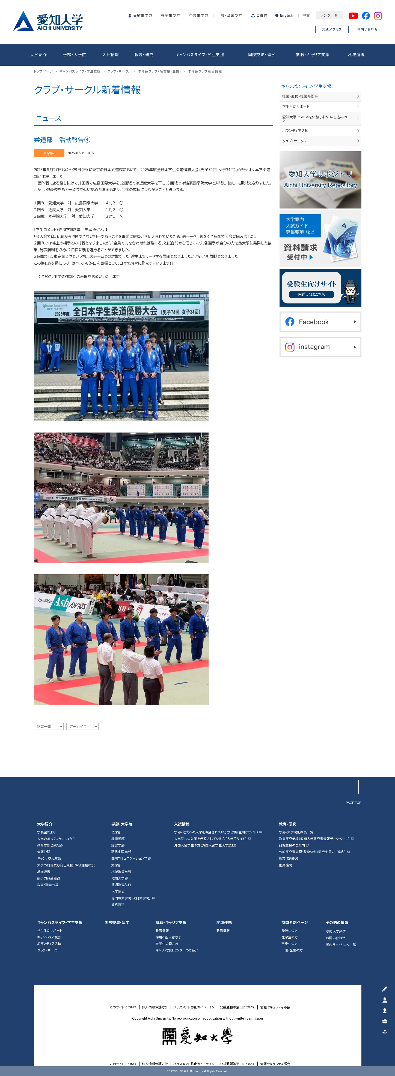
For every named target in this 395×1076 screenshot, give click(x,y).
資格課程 (117, 904)
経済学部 (117, 838)
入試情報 (110, 54)
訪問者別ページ (294, 922)
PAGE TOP (353, 802)
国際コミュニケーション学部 (131, 858)
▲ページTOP (351, 765)
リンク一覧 (329, 15)
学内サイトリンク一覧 (341, 944)
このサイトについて (123, 1007)
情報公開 (43, 852)
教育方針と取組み (50, 845)
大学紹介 (38, 54)
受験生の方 (142, 15)
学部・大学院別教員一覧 (296, 832)
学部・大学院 (74, 54)
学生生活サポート (296, 106)
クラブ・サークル (294, 140)
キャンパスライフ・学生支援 (200, 54)
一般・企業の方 (229, 15)
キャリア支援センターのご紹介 (177, 950)
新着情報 (162, 930)
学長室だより (46, 832)
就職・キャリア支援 (313, 54)
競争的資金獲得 (48, 878)
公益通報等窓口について (237, 1007)
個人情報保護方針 (155, 1007)
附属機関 (285, 865)
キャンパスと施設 (49, 858)
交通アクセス (332, 29)
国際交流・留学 (262, 54)
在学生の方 (170, 15)
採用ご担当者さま (168, 937)
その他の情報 (337, 922)
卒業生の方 (198, 15)
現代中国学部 (121, 852)
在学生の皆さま (167, 943)
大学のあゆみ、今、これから (56, 838)
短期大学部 (119, 878)
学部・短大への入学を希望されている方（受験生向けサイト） (216, 832)
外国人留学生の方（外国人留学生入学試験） (205, 845)
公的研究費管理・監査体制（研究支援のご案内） (312, 852)
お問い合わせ (367, 29)
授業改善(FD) (288, 858)
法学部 (116, 832)
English (286, 15)
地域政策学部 (121, 871)
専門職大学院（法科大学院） (131, 898)
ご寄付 (262, 15)
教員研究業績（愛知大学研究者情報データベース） (314, 838)
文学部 (116, 865)
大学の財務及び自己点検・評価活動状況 (65, 865)
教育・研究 (144, 54)
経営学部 (117, 845)
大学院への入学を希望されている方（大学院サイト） (210, 838)
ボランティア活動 (295, 130)
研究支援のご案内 (292, 845)
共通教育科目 (121, 884)
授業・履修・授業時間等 (300, 96)
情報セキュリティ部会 (275, 1007)
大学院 (116, 891)
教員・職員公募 (47, 884)
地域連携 (356, 54)
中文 (306, 15)
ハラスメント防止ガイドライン (194, 1007)
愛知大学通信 (336, 931)
